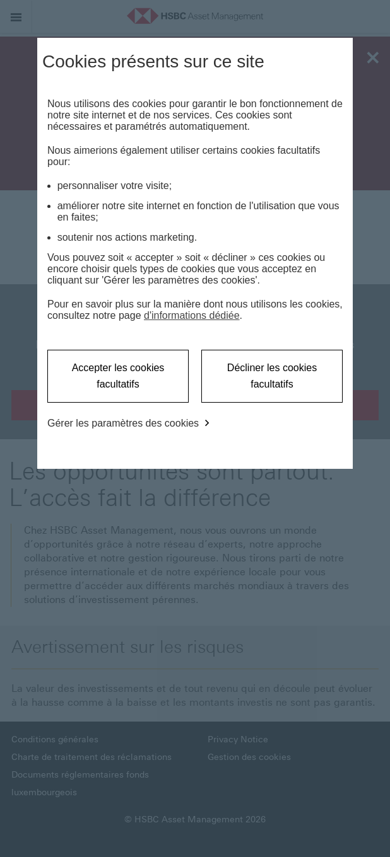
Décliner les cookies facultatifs (272, 375)
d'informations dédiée (192, 315)
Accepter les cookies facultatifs (118, 375)
